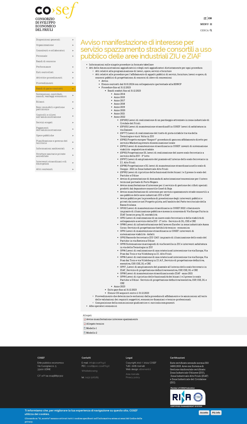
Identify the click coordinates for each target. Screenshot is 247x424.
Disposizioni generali (54, 40)
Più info (216, 412)
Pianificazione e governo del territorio (54, 142)
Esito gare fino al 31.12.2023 (122, 289)
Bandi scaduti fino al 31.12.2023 (124, 90)
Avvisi (104, 80)
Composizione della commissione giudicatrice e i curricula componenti (135, 302)
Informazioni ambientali (54, 149)
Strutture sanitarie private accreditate (54, 155)
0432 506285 (92, 377)
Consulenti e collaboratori (54, 51)
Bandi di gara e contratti (54, 89)
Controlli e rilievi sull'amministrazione (54, 116)
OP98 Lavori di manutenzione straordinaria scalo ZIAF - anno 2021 (156, 273)
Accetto (204, 412)
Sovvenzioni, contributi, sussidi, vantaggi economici (54, 96)
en (210, 18)
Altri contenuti (54, 170)
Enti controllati (54, 73)
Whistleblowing (89, 371)
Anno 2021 (119, 113)
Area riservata (132, 374)
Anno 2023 (119, 286)
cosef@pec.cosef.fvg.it (98, 366)
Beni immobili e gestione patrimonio (54, 109)
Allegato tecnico (95, 323)
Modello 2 (91, 332)
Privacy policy (133, 377)
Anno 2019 (119, 106)
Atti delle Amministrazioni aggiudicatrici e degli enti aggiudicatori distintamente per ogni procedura (145, 67)
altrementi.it (145, 369)
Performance (54, 67)
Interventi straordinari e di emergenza (54, 163)
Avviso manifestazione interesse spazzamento (112, 319)
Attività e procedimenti (54, 78)
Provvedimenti (54, 84)
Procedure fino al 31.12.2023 (116, 87)
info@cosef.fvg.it (97, 363)
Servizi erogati (54, 123)
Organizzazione (54, 46)
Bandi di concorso (46, 61)
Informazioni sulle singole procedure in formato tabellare (121, 64)
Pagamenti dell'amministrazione (54, 129)
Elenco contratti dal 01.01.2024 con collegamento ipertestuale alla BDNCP (141, 84)
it (205, 18)
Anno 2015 (119, 97)
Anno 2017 (119, 100)
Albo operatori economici (103, 306)
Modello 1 (91, 328)
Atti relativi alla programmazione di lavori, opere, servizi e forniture (133, 71)
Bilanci (54, 102)
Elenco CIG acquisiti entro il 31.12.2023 (128, 292)
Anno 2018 (119, 103)
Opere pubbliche (54, 136)
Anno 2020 (119, 110)
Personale (54, 56)
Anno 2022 (119, 116)
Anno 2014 (119, 93)
